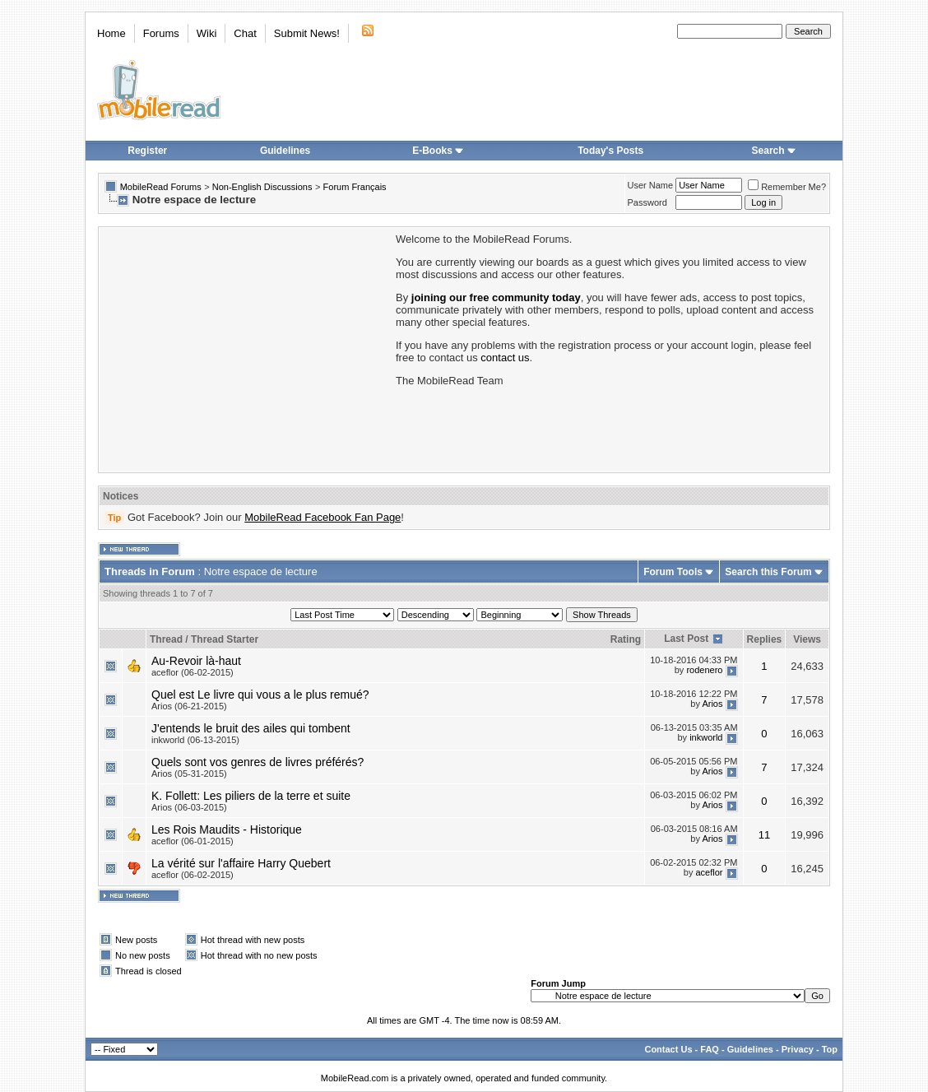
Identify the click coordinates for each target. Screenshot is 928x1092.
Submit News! (307, 33)
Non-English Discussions (262, 187)
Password (647, 202)
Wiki (207, 33)
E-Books (438, 150)
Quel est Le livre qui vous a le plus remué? (260, 694)
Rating (625, 639)
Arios (712, 704)
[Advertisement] (246, 348)
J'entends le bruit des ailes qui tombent (250, 728)
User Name (651, 185)
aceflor (708, 872)
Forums (161, 33)
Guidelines (285, 150)
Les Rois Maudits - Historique (226, 829)
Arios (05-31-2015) (189, 773)
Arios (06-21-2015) (189, 706)
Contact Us (668, 1049)
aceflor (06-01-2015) (192, 841)
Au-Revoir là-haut (196, 660)
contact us (504, 357)
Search (774, 150)
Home (111, 33)
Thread (166, 639)
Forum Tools (673, 572)
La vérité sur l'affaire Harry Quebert (241, 863)
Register (147, 150)
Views (807, 639)
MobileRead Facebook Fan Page (322, 517)
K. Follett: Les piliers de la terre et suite (250, 795)
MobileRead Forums (161, 187)
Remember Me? (787, 187)
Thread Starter (224, 639)
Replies (764, 639)
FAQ (709, 1049)
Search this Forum (768, 572)
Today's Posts (610, 150)
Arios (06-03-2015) (189, 807)
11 (764, 835)
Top (830, 1049)
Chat (245, 33)
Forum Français (355, 187)
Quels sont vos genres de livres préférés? (257, 762)
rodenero (704, 670)
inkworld (705, 737)
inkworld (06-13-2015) (195, 740)
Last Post (686, 638)
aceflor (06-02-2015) (192, 672)
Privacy (798, 1049)
